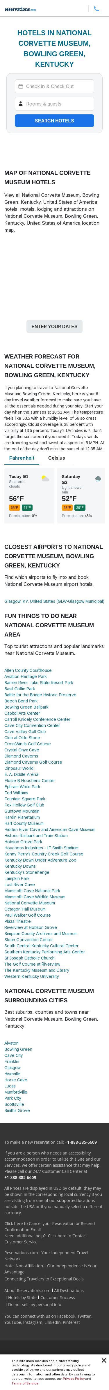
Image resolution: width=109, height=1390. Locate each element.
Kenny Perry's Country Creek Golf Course (43, 853)
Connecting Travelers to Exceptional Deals (44, 1279)
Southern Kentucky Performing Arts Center (44, 951)
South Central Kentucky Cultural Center (41, 945)
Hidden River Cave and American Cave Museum (49, 829)
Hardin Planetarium (22, 817)
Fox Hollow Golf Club (24, 804)
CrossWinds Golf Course (27, 743)
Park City (12, 1098)
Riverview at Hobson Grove (30, 927)
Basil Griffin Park (19, 688)
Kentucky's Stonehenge (26, 872)
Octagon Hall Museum (25, 908)
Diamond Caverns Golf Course (33, 762)
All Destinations (69, 1290)
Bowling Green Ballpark (26, 706)
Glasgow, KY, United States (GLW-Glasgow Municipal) (54, 601)
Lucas (10, 1085)
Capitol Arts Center (22, 713)
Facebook (66, 1316)
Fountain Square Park (24, 798)
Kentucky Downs (20, 866)
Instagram (32, 1322)
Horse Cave (15, 1079)
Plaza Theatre (17, 921)
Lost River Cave (19, 884)
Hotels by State (22, 1297)
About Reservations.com (27, 1290)
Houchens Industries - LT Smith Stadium (41, 847)
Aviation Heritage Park (25, 676)
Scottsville (14, 1104)
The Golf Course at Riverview (32, 964)
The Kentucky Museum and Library (36, 970)
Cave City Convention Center (32, 725)
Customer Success (57, 1297)
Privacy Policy (74, 1379)
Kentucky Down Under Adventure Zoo (40, 859)
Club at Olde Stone (22, 737)
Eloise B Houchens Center (29, 780)
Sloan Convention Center (28, 939)
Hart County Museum (24, 823)
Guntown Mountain (22, 811)
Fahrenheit (21, 458)
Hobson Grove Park (23, 841)
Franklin (11, 1061)
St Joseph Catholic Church (29, 957)
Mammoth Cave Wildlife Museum (34, 896)
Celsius (56, 458)
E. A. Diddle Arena (21, 774)
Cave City (13, 1055)
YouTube (12, 1322)
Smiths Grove (17, 1110)
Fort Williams (16, 792)
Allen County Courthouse (28, 670)
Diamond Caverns (21, 755)
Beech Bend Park (21, 700)
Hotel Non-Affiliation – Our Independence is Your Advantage (50, 1269)
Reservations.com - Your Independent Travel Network (46, 1255)
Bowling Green (18, 1049)
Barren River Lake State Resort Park (38, 682)
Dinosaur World (18, 768)
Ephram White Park (22, 786)
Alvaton (11, 1043)
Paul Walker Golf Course (27, 915)
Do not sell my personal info (34, 1304)
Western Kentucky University (31, 976)
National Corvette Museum (29, 902)
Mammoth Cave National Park (32, 890)
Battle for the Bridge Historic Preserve (40, 694)
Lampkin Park (16, 878)
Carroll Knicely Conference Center (37, 719)
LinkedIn (52, 1322)
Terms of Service (25, 1383)
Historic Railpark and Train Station (36, 835)
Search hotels (54, 121)
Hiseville (12, 1073)
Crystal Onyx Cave (21, 749)
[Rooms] (54, 104)
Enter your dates (54, 326)
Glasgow (12, 1067)
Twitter (84, 1316)
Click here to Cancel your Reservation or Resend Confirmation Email (49, 1226)
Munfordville (15, 1091)
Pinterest (71, 1322)
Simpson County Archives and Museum (41, 933)
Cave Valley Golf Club (25, 731)
